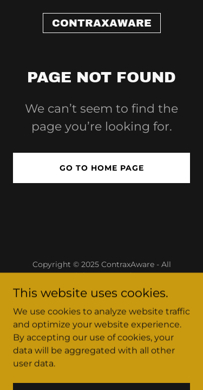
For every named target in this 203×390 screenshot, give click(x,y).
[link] (102, 23)
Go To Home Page (102, 168)
